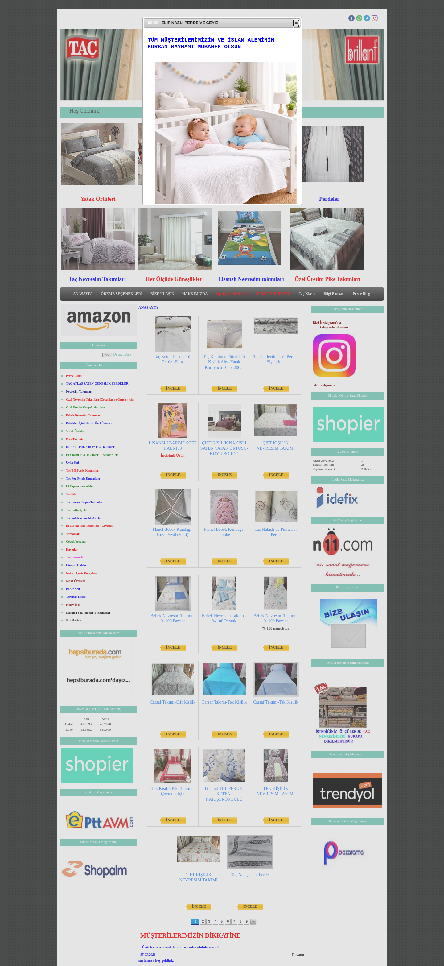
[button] (296, 23)
